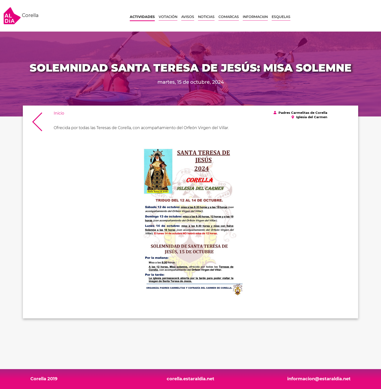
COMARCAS (228, 17)
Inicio (59, 113)
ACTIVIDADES (142, 17)
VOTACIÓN (168, 17)
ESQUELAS (281, 17)
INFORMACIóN (255, 17)
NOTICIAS (206, 17)
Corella (21, 15)
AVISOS (187, 17)
